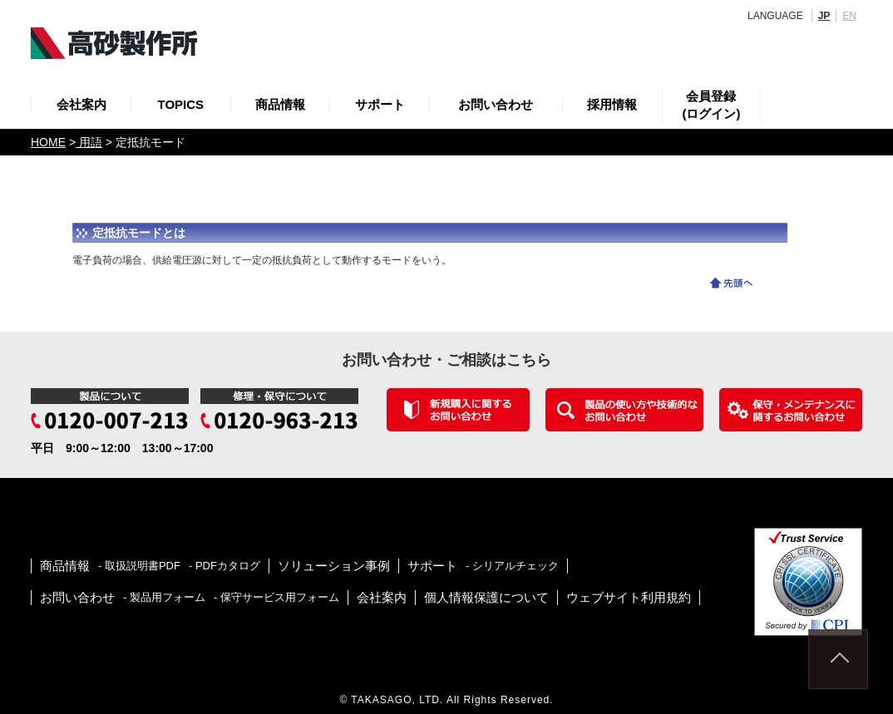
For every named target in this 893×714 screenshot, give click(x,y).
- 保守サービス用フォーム (276, 597)
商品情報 (280, 104)
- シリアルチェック (512, 565)
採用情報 (612, 104)
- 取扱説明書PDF (139, 565)
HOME (48, 142)
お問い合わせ (495, 104)
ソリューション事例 (334, 566)
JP (824, 16)
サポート (380, 104)
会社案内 (81, 104)
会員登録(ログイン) (711, 105)
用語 (89, 142)
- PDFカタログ (224, 565)
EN (849, 16)
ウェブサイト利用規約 (628, 597)
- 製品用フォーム (164, 597)
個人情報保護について (486, 597)
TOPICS (181, 104)
